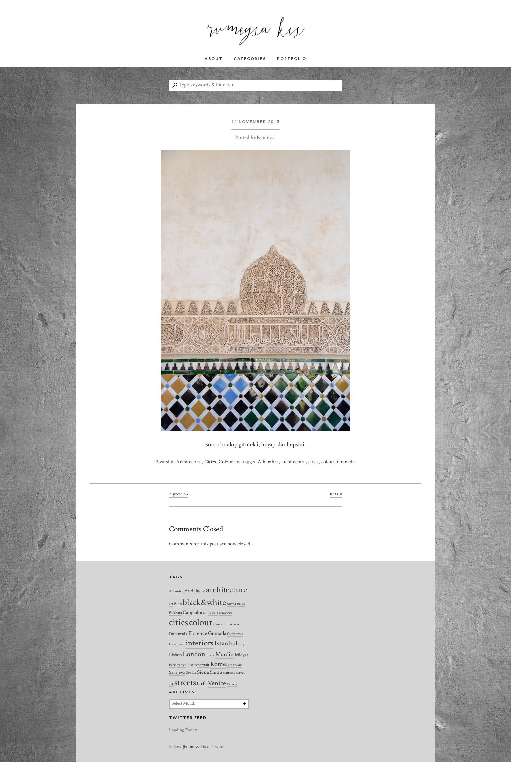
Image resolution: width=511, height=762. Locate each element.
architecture (293, 461)
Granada (346, 461)
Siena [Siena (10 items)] (203, 672)
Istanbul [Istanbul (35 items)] (225, 643)
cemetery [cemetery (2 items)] (225, 613)
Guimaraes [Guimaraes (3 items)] (235, 633)
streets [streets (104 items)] (185, 682)
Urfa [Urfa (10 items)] (202, 683)
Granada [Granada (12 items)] (217, 633)
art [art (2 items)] (171, 604)
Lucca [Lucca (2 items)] (210, 655)
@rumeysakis (194, 747)
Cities (210, 461)
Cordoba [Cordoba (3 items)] (220, 624)
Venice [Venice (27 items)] (217, 683)
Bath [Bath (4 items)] (178, 604)
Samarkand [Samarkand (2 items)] (234, 665)
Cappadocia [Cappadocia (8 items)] (195, 612)
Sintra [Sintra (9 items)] (216, 672)
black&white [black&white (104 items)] (204, 602)
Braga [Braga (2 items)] (241, 604)
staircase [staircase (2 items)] (229, 673)
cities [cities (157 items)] (178, 623)
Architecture (189, 461)
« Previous (178, 494)
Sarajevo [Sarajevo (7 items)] (177, 672)
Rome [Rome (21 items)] (218, 664)
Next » (336, 494)
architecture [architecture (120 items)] (226, 590)
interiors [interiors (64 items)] (199, 643)
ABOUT (214, 58)
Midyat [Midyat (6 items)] (241, 655)
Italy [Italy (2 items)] (241, 644)
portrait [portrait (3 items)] (203, 664)
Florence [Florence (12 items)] (197, 633)
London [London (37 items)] (194, 654)
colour (327, 461)
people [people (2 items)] (181, 665)
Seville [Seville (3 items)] (191, 672)
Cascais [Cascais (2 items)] (213, 613)
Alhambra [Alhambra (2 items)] (176, 591)
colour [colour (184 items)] (200, 622)
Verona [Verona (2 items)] (232, 684)
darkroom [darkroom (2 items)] (234, 624)
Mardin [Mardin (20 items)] (224, 654)
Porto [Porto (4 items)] (192, 665)
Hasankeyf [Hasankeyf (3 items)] (177, 644)
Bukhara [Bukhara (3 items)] (175, 612)
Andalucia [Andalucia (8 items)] (194, 591)
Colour (226, 461)
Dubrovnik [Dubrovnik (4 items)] (178, 634)
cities (313, 461)
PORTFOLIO (291, 58)
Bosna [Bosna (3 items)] (231, 604)
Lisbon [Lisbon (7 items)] (175, 655)
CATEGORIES (250, 58)
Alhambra (268, 461)
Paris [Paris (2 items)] (172, 665)
